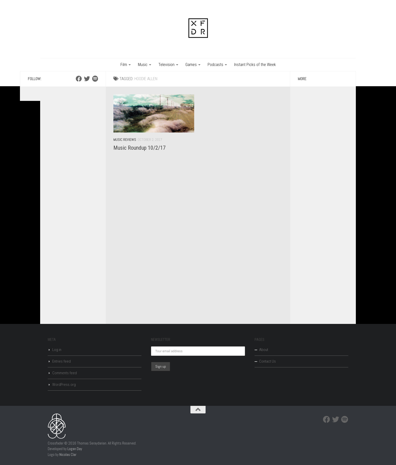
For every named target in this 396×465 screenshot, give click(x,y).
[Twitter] (87, 79)
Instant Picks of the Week (255, 64)
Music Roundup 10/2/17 (139, 148)
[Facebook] (79, 79)
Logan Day (74, 448)
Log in (56, 349)
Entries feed (61, 361)
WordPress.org (64, 384)
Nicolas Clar (67, 454)
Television (166, 64)
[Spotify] (95, 79)
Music (142, 64)
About (263, 349)
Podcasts (215, 64)
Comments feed (64, 373)
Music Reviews (124, 139)
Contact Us (267, 361)
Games (191, 64)
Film (123, 64)
